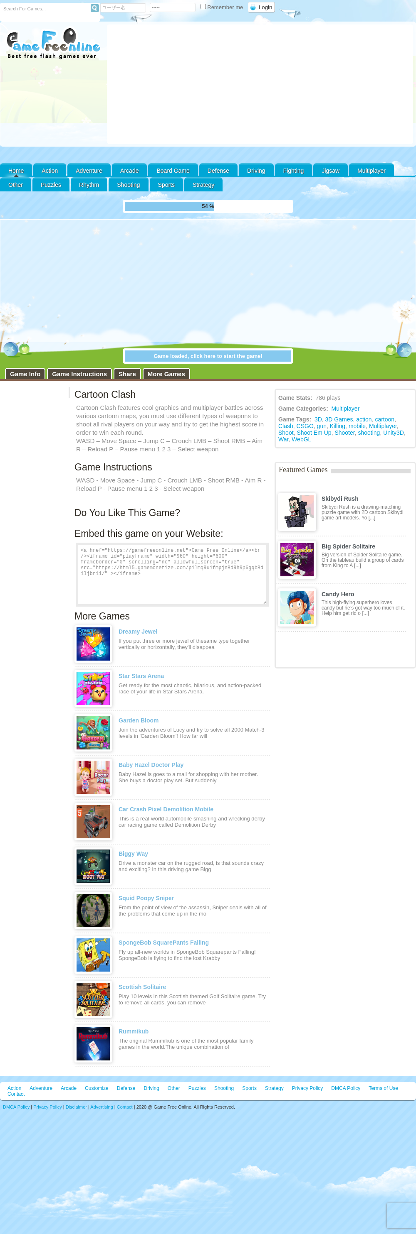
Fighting (293, 170)
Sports (166, 184)
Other (174, 1088)
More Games (166, 373)
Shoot (286, 432)
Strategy (203, 184)
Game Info (25, 373)
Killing (337, 426)
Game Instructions (79, 373)
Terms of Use (383, 1088)
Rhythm (89, 184)
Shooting (128, 184)
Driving (256, 170)
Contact (16, 1094)
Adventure (89, 170)
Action (50, 170)
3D (318, 419)
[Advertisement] (260, 84)
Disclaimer (76, 1106)
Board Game (172, 170)
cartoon (384, 419)
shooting (369, 432)
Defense (218, 170)
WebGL (301, 439)
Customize (97, 1088)
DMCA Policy (345, 1088)
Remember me (223, 7)
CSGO (305, 426)
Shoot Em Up (314, 432)
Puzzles (51, 184)
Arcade (129, 170)
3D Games (339, 419)
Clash (285, 426)
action (363, 419)
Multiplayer (371, 170)
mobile (357, 426)
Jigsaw (330, 170)
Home (16, 170)
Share (127, 373)
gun (322, 426)
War (283, 439)
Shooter (344, 432)
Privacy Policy (307, 1088)
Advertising (101, 1106)
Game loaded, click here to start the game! (208, 356)
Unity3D (393, 432)
